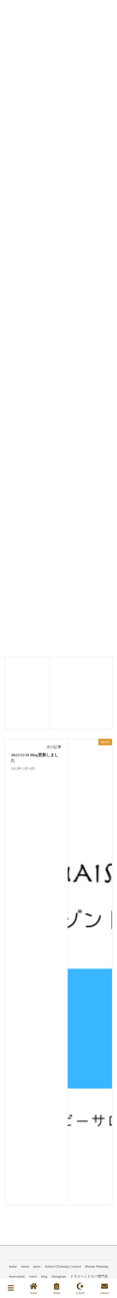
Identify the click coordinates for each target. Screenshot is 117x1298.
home (13, 1266)
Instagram (59, 1276)
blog (44, 1276)
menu (25, 1266)
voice (33, 1276)
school (80, 1289)
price (37, 1266)
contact (104, 1289)
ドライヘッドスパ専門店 (89, 1276)
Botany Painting (96, 1266)
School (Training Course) (63, 1266)
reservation (17, 1276)
